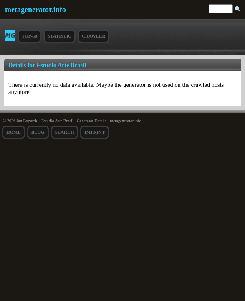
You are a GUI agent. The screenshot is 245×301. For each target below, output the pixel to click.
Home (13, 131)
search (64, 131)
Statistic (59, 35)
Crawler (93, 35)
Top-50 (29, 35)
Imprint (94, 131)
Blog (38, 131)
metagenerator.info (35, 9)
